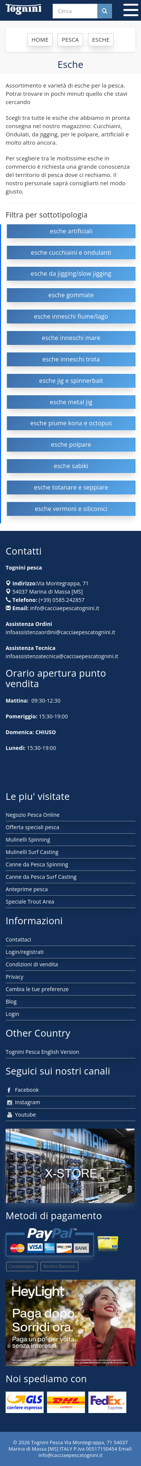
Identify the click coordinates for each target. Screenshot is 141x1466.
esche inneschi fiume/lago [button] (71, 316)
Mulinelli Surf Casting (32, 851)
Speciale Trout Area (30, 901)
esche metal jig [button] (71, 402)
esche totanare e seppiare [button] (71, 487)
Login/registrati (25, 951)
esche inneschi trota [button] (71, 359)
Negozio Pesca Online (32, 814)
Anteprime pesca (27, 889)
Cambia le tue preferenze (37, 989)
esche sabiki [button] (71, 466)
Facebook (22, 1089)
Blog (11, 1001)
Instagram (23, 1102)
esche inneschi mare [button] (71, 338)
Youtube (21, 1114)
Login (12, 1013)
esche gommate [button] (71, 295)
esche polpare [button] (71, 444)
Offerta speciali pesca (32, 827)
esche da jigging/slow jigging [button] (71, 273)
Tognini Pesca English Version (42, 1051)
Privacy (14, 976)
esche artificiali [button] (71, 231)
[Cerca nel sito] (104, 11)
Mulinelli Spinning (28, 839)
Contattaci (18, 939)
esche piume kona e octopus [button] (71, 423)
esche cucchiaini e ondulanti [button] (71, 252)
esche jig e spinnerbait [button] (71, 380)
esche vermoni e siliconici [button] (71, 509)
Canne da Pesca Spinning (37, 864)
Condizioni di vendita (32, 964)
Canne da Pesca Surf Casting (41, 876)
